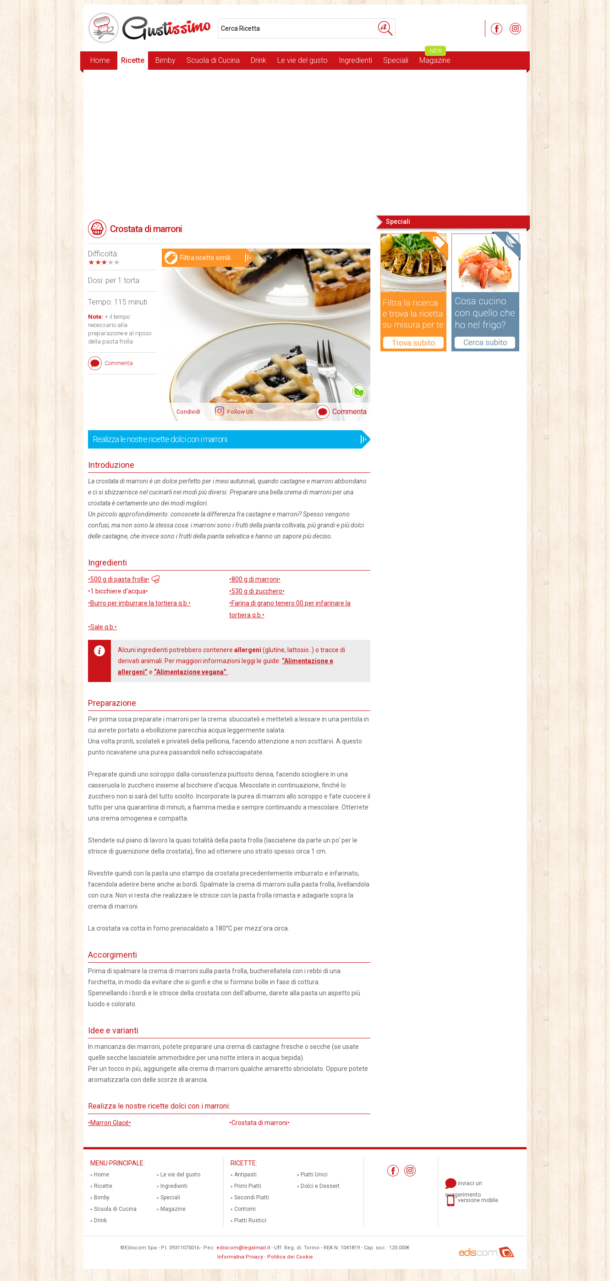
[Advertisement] (305, 142)
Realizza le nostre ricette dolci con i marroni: (226, 439)
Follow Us (239, 412)
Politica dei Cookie (290, 1257)
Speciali (395, 60)
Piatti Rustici (250, 1220)
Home (100, 60)
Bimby (165, 60)
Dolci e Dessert (320, 1186)
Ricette (132, 60)
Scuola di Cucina (213, 60)
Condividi (188, 412)
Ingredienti (355, 60)
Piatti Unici (314, 1174)
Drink (258, 60)
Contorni (245, 1209)
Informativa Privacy (240, 1257)
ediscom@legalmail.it (243, 1248)
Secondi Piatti (251, 1197)
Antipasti (245, 1174)
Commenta (349, 411)
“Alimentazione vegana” (191, 672)
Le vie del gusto (302, 60)
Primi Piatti (247, 1186)
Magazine (435, 58)
